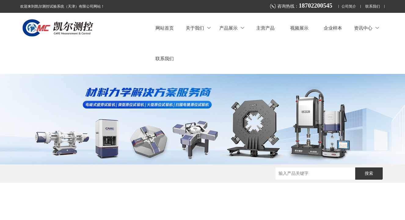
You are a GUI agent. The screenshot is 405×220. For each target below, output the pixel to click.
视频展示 (299, 28)
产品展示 (231, 28)
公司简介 (348, 7)
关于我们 (198, 28)
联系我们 (372, 7)
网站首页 (164, 28)
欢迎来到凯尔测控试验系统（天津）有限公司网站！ (62, 6)
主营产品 (265, 28)
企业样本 (333, 28)
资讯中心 (366, 28)
